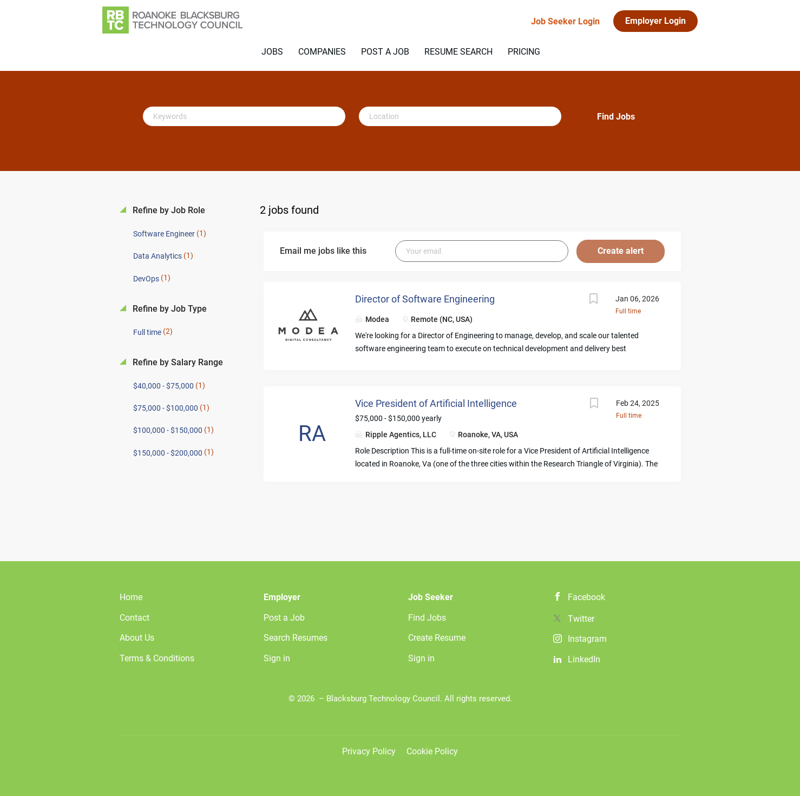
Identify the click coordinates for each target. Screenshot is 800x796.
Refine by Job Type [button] (168, 309)
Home (131, 597)
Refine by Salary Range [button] (176, 362)
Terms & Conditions (157, 658)
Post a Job (284, 618)
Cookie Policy (432, 751)
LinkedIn (584, 659)
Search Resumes (295, 638)
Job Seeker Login (565, 21)
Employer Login (655, 21)
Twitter (581, 619)
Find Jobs (616, 116)
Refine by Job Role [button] (167, 210)
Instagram (587, 639)
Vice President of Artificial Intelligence (436, 403)
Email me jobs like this (323, 251)
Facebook (586, 597)
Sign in (277, 658)
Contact (134, 618)
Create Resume (436, 638)
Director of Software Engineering (425, 299)
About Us (137, 638)
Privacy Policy (369, 751)
